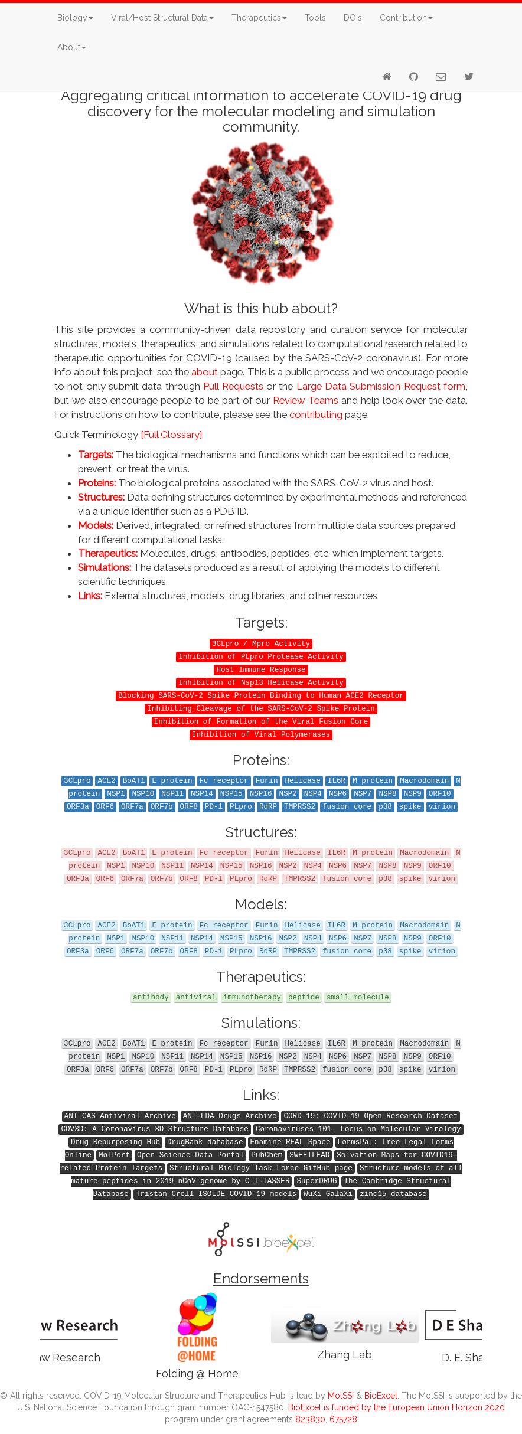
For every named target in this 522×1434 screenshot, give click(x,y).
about (204, 372)
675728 (343, 1419)
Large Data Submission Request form (380, 386)
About (71, 47)
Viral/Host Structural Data (162, 17)
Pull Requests (233, 386)
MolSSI (341, 1395)
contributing (315, 414)
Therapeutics (259, 17)
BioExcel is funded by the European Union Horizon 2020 (396, 1407)
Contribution (406, 17)
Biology (75, 17)
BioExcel (380, 1395)
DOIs (353, 17)
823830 (310, 1419)
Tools (315, 17)
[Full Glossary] (171, 434)
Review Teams (305, 400)
